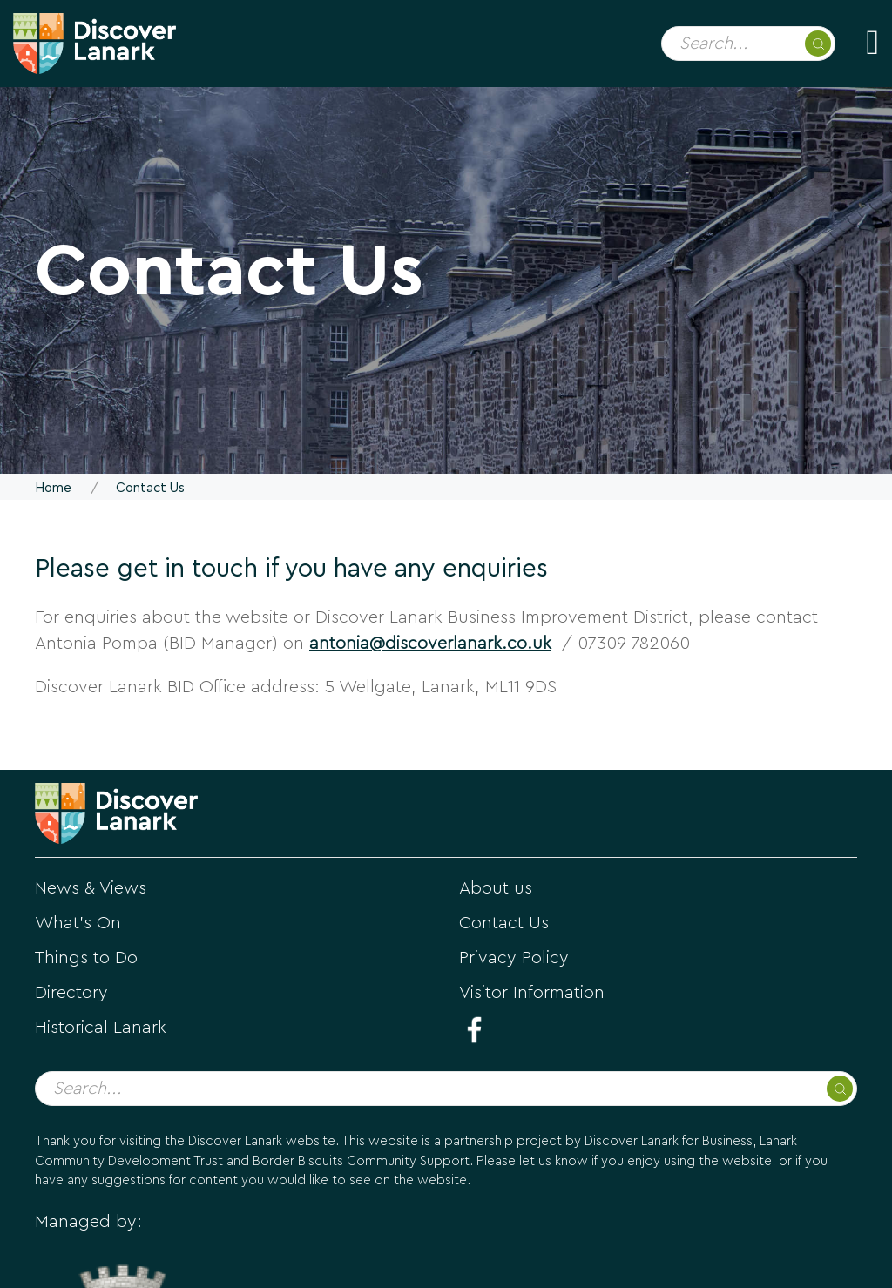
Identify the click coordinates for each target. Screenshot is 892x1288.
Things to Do (86, 958)
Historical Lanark (100, 1027)
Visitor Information (532, 992)
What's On (78, 923)
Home (53, 488)
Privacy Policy (514, 958)
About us (495, 888)
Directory (71, 992)
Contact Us (504, 923)
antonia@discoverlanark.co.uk (430, 643)
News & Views (90, 888)
